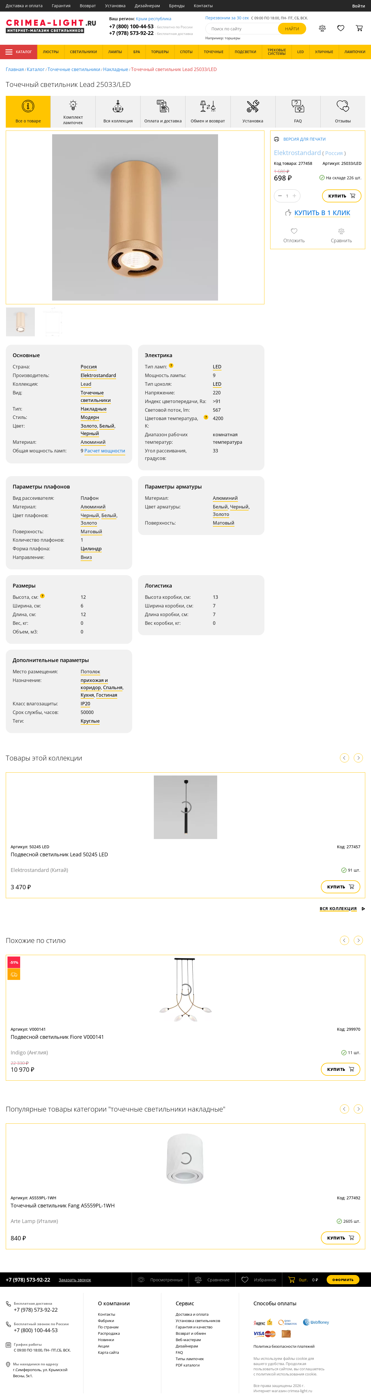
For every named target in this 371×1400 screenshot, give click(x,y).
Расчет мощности (104, 451)
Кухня (87, 695)
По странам (108, 1327)
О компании (114, 1303)
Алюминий (93, 442)
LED (217, 366)
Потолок (90, 671)
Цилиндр (91, 548)
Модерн (90, 417)
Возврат (88, 5)
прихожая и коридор (94, 684)
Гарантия (61, 5)
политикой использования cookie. (286, 1374)
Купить (341, 196)
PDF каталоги (188, 1365)
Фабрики (106, 1320)
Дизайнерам (147, 5)
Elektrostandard (98, 375)
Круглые (90, 721)
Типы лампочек (190, 1358)
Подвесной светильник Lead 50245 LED (59, 854)
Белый (106, 426)
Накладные (115, 69)
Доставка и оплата (24, 5)
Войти (358, 6)
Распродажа (109, 1333)
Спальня (112, 687)
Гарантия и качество (194, 1327)
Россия (89, 366)
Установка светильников (198, 1320)
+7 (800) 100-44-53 (151, 26)
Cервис (185, 1303)
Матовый (91, 531)
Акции (103, 1346)
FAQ (179, 1352)
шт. (298, 1279)
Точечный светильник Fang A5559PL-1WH (63, 1205)
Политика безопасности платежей (284, 1346)
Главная (15, 69)
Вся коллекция (342, 908)
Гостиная (106, 695)
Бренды (177, 5)
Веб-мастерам (188, 1339)
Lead (86, 384)
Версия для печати (304, 139)
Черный (90, 433)
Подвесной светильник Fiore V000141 (57, 1036)
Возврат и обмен (191, 1333)
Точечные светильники (74, 69)
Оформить (343, 1280)
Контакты (203, 5)
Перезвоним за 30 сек (227, 18)
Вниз (86, 557)
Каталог (18, 52)
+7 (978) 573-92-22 (151, 33)
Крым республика (153, 18)
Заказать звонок (75, 1279)
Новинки (106, 1339)
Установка (115, 5)
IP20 (85, 703)
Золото (89, 426)
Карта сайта (108, 1352)
